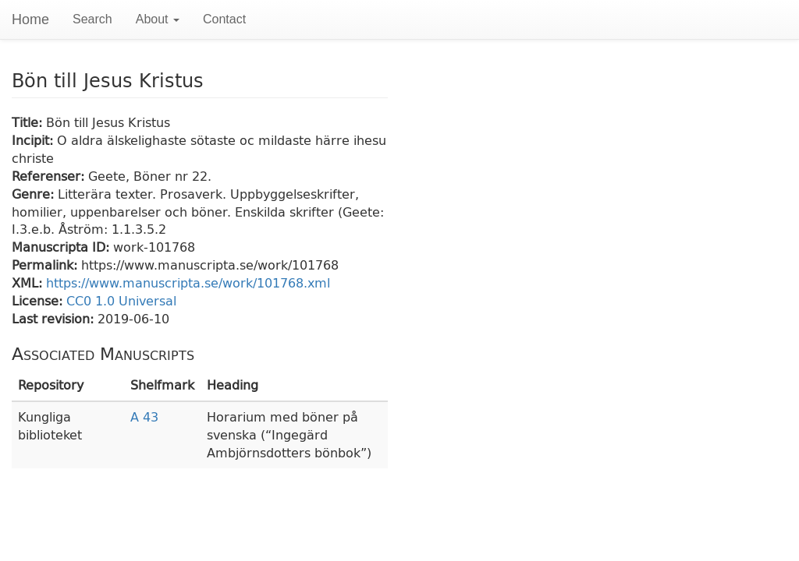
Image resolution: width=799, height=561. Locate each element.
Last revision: (55, 318)
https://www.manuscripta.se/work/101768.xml (188, 282)
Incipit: (34, 140)
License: (39, 300)
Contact (224, 19)
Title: (29, 122)
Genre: (35, 193)
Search (92, 19)
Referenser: (50, 175)
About (157, 19)
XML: (29, 282)
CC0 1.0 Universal (121, 300)
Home (30, 19)
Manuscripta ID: (62, 246)
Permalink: (46, 264)
